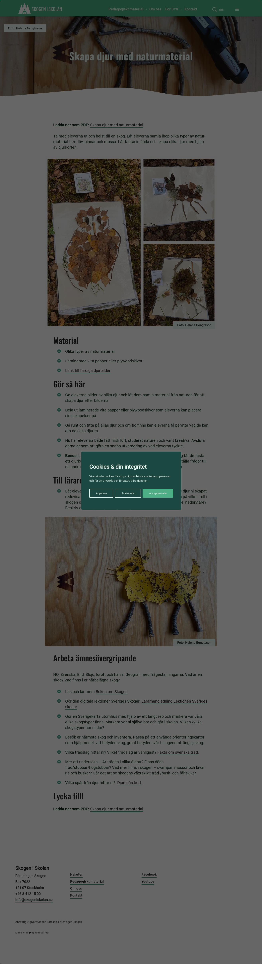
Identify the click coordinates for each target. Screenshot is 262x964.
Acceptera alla (158, 493)
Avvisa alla (128, 493)
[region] (131, 482)
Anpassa (101, 493)
